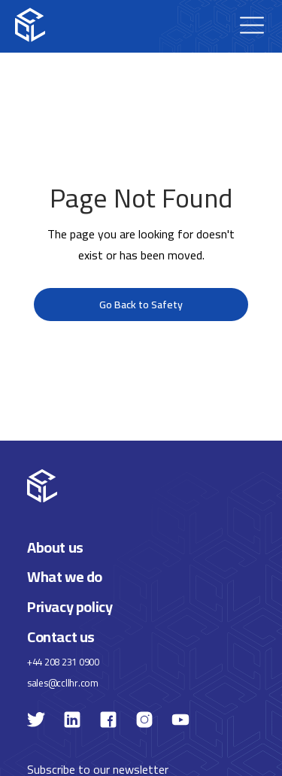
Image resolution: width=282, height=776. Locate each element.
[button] (252, 25)
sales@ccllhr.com (63, 683)
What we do (64, 577)
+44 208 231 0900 (63, 662)
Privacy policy (69, 606)
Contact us (61, 636)
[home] (30, 24)
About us (55, 547)
